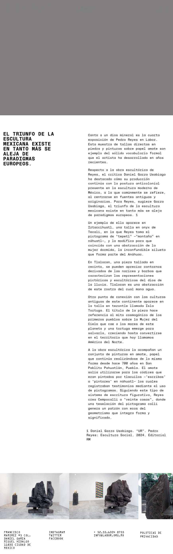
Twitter (55, 536)
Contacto (39, 12)
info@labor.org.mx (109, 536)
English (162, 10)
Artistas (12, 5)
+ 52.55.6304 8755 (109, 532)
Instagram (57, 532)
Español (162, 7)
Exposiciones (43, 5)
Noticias (12, 12)
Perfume (38, 8)
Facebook (56, 539)
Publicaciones (17, 8)
